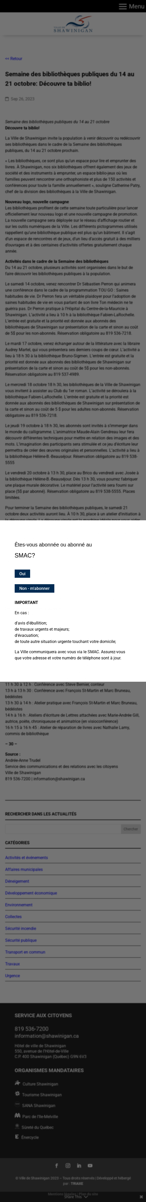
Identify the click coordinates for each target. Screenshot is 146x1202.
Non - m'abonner (34, 588)
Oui (22, 573)
